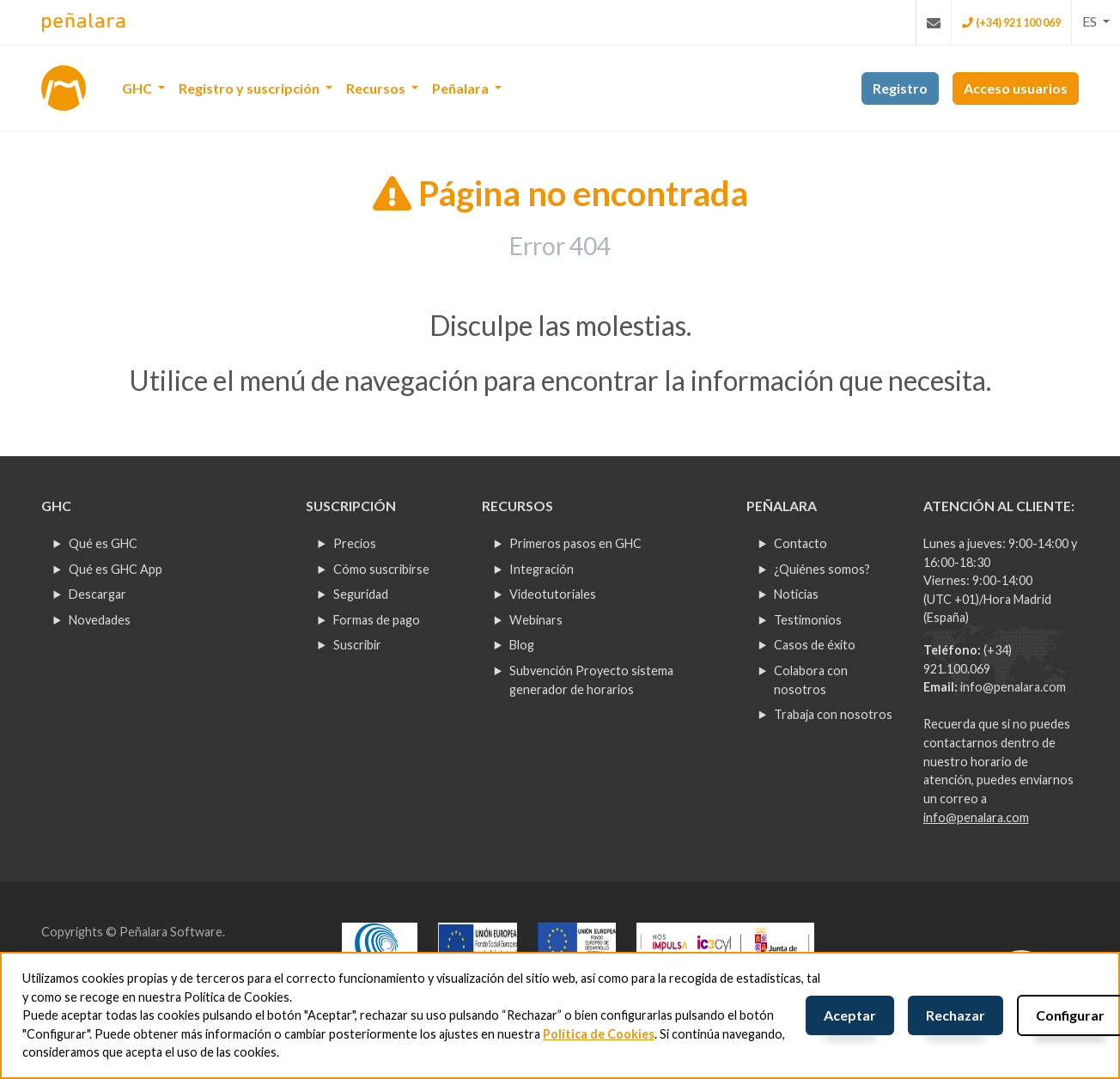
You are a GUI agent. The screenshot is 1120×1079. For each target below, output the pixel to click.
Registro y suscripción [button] (250, 88)
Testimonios (808, 620)
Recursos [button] (377, 88)
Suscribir (357, 644)
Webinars (536, 620)
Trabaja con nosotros (833, 714)
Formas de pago (376, 620)
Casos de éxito (814, 644)
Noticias (796, 594)
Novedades (100, 620)
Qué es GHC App (115, 569)
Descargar (97, 594)
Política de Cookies (598, 1034)
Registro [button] (900, 88)
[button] (1096, 21)
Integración (541, 569)
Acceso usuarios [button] (1016, 88)
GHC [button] (138, 88)
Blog (521, 644)
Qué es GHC (103, 543)
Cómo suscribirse (381, 569)
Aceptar (850, 1015)
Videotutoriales (552, 594)
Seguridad (360, 594)
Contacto (800, 543)
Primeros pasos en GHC (575, 543)
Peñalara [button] (461, 88)
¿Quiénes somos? (822, 569)
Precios (354, 543)
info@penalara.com (1013, 687)
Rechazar (955, 1015)
